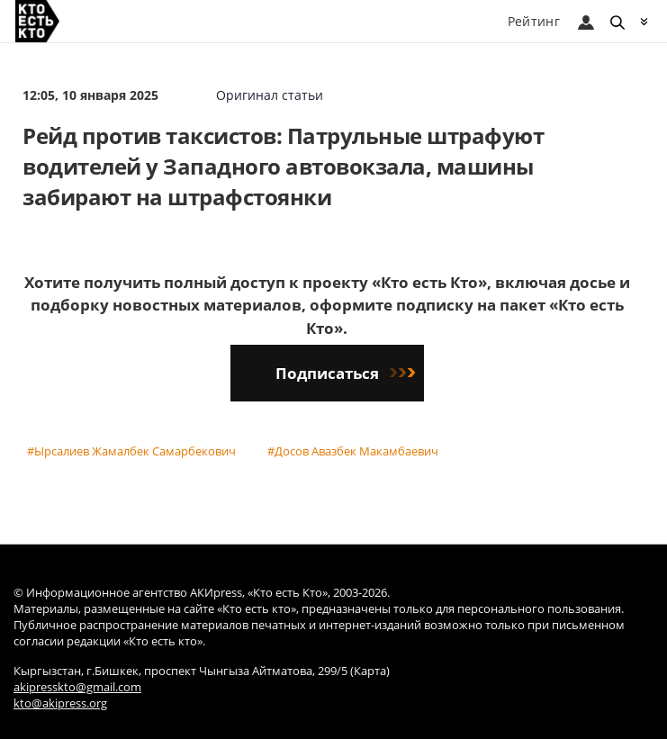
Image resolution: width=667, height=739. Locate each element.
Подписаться (345, 373)
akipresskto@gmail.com (77, 687)
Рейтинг (534, 21)
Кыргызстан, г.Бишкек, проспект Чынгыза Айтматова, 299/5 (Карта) (202, 671)
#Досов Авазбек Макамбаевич (352, 451)
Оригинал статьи (269, 95)
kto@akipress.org (60, 703)
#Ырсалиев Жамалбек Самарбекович (131, 451)
